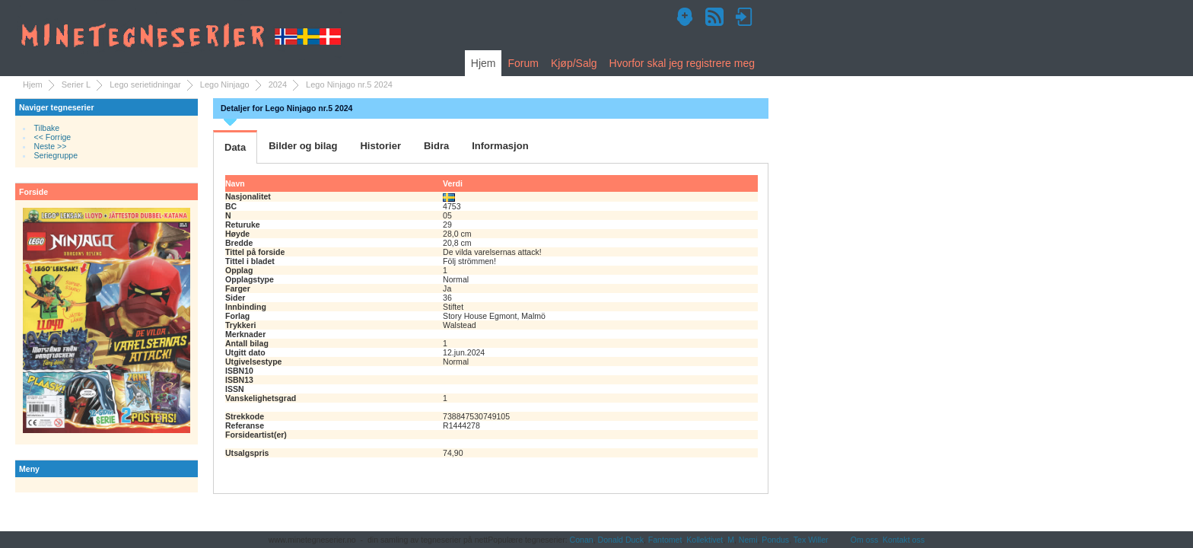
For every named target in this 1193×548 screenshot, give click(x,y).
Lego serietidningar (145, 84)
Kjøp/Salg (574, 63)
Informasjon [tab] (500, 145)
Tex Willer (811, 539)
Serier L (76, 84)
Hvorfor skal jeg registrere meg (682, 63)
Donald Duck (621, 539)
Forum (522, 63)
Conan (581, 539)
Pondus (775, 539)
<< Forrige (53, 137)
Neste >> (50, 146)
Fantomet (665, 539)
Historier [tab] (380, 145)
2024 (278, 84)
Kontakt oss (903, 539)
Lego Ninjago (225, 84)
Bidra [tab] (436, 145)
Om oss (864, 539)
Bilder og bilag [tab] (303, 145)
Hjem (483, 63)
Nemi (748, 539)
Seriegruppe (56, 155)
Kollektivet (704, 539)
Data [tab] (235, 147)
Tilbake (47, 127)
